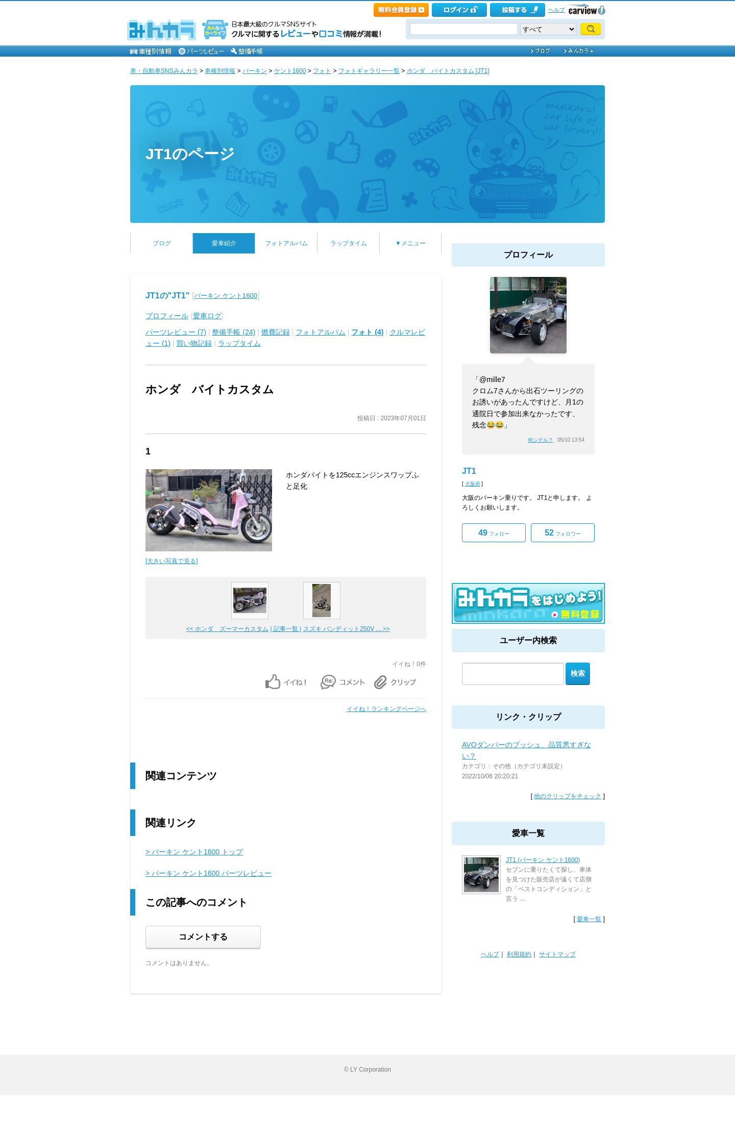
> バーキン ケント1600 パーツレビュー (208, 873)
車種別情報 (220, 70)
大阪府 (472, 484)
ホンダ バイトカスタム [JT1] (448, 70)
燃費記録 (275, 332)
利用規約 (519, 954)
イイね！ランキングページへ (386, 709)
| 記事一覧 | (286, 628)
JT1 (469, 471)
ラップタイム (348, 243)
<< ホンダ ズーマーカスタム (227, 628)
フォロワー (563, 532)
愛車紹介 (224, 243)
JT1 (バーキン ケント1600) (543, 860)
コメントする (203, 936)
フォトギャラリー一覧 (369, 70)
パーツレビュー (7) (175, 332)
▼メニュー (410, 243)
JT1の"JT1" (167, 295)
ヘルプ (556, 10)
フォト (322, 70)
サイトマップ (557, 954)
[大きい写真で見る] (171, 561)
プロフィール (166, 316)
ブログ (162, 243)
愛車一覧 (589, 919)
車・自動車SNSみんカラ (164, 70)
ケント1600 (290, 70)
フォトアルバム (286, 243)
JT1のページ (190, 153)
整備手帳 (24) (233, 332)
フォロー (493, 532)
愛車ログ (207, 316)
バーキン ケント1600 (225, 295)
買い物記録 (194, 343)
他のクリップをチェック (567, 796)
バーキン (254, 70)
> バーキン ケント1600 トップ (194, 852)
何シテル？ (540, 440)
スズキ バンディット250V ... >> (346, 628)
